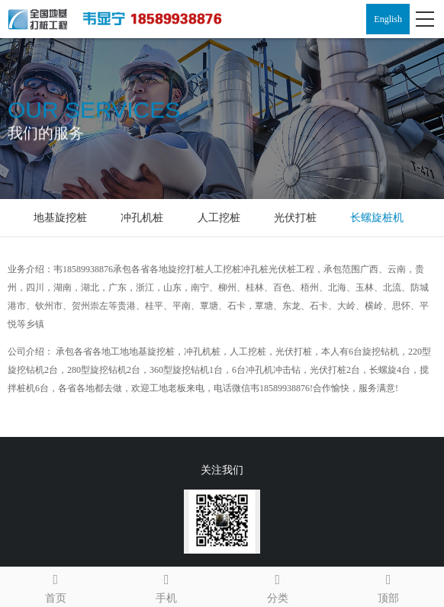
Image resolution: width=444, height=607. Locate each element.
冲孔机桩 (142, 217)
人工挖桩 (219, 217)
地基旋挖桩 (60, 217)
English (388, 19)
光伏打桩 (295, 217)
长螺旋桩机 (377, 217)
